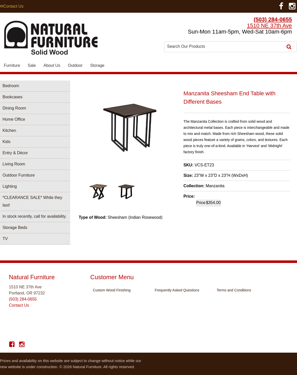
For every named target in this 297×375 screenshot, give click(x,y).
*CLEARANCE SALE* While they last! (32, 201)
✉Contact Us (11, 6)
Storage (97, 65)
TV (5, 239)
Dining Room (14, 108)
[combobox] (224, 46)
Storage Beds (15, 227)
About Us (51, 65)
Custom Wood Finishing (111, 290)
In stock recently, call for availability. (35, 216)
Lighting (10, 186)
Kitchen (9, 130)
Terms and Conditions (234, 290)
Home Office (14, 119)
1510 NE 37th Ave (269, 25)
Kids (6, 141)
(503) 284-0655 (273, 19)
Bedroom (11, 86)
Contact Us (19, 305)
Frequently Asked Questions (177, 290)
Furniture (12, 65)
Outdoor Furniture (19, 175)
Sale (32, 65)
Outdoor (75, 65)
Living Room (14, 164)
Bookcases (12, 97)
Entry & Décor (15, 153)
